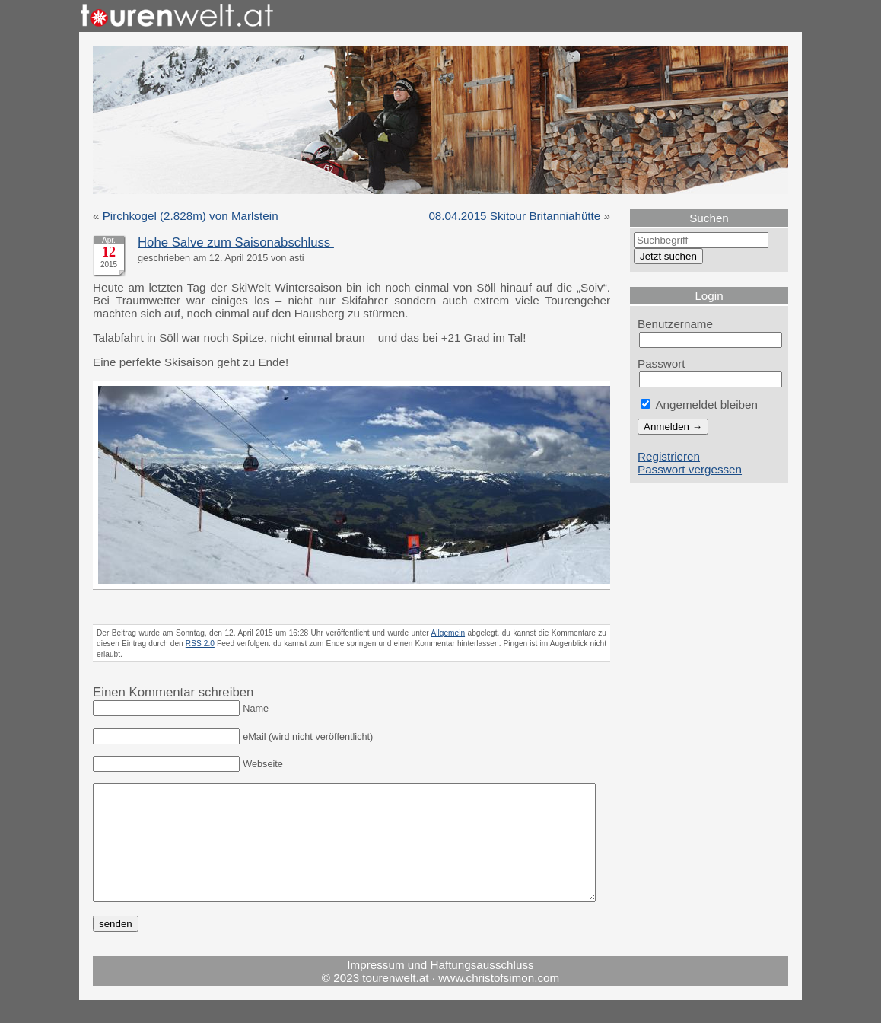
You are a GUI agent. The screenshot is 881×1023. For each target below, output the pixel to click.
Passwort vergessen (690, 469)
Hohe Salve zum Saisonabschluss (236, 242)
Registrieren (669, 456)
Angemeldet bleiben (699, 404)
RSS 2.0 (200, 643)
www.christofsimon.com (498, 1000)
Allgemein (448, 633)
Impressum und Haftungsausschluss (440, 987)
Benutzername (675, 323)
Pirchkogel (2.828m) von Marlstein (190, 215)
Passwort (661, 363)
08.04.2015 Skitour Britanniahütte (514, 215)
